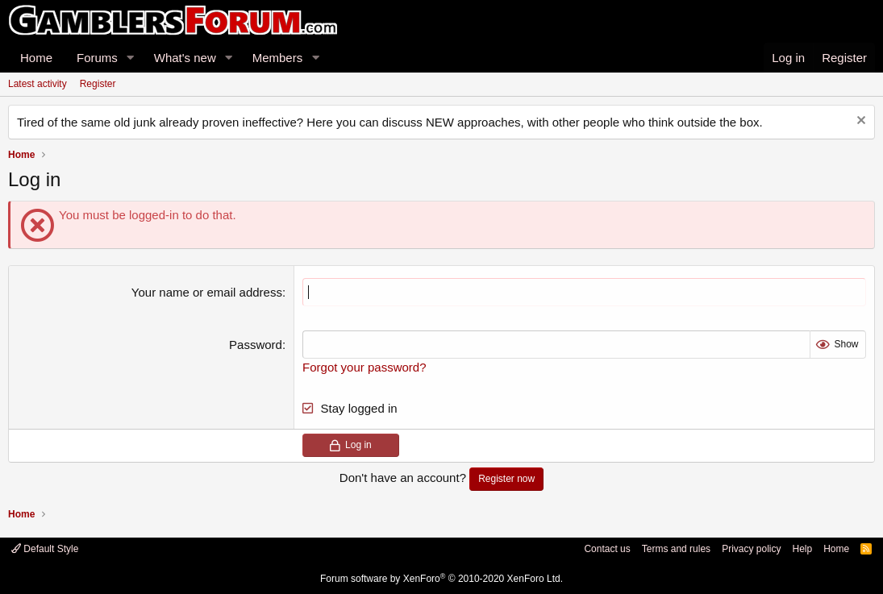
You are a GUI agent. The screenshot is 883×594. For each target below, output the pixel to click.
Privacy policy (751, 549)
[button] (130, 58)
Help (802, 549)
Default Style (44, 549)
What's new (185, 57)
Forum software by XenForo (441, 578)
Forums (97, 57)
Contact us (607, 549)
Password (255, 344)
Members (277, 57)
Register (98, 83)
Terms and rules (676, 549)
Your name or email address (206, 292)
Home (36, 57)
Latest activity (37, 83)
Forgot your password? (364, 367)
